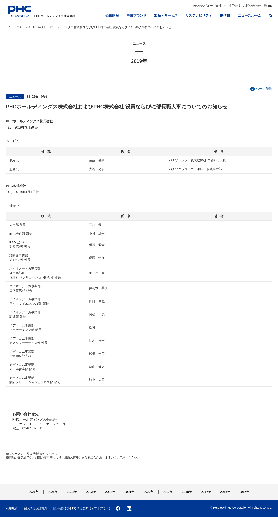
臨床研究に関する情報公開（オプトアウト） (82, 508)
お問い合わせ (252, 5)
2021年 (129, 491)
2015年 (244, 491)
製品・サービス (166, 15)
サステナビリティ (198, 15)
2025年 (53, 491)
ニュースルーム (249, 15)
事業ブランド (137, 15)
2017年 (206, 491)
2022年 (110, 491)
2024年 (72, 491)
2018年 (187, 491)
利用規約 (12, 508)
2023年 (91, 491)
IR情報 (225, 15)
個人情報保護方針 (35, 508)
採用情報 (234, 5)
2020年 (148, 491)
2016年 (225, 491)
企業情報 (112, 15)
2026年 (33, 491)
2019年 (37, 27)
